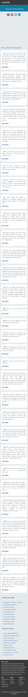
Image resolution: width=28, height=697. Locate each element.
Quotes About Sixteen (10, 643)
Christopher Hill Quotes (10, 605)
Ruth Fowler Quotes (9, 621)
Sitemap (12, 683)
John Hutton (5, 67)
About (3, 681)
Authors (12, 679)
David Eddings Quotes (10, 609)
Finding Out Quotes (9, 647)
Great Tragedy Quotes (10, 650)
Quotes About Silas (9, 638)
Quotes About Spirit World (11, 633)
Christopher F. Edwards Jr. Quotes (13, 602)
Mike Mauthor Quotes (9, 619)
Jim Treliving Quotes (9, 614)
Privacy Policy (5, 679)
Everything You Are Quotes (11, 652)
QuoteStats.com (16, 692)
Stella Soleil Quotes (9, 624)
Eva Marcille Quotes (9, 612)
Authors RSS (4, 684)
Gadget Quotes (8, 645)
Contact (3, 683)
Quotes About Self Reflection (12, 635)
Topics (12, 681)
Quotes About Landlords (10, 640)
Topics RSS (4, 686)
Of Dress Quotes (8, 655)
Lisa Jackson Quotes (9, 616)
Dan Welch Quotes (9, 607)
